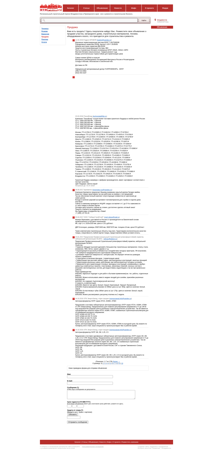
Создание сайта (143, 448)
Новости (118, 8)
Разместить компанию (130, 444)
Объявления (102, 8)
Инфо (133, 8)
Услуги (44, 42)
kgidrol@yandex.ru (104, 40)
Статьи (86, 8)
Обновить (73, 416)
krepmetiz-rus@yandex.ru (102, 190)
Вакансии (45, 34)
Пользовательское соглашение (93, 448)
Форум (165, 8)
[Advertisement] (110, 95)
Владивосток (162, 20)
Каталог (70, 8)
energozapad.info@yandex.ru (120, 299)
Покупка (44, 39)
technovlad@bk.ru (99, 116)
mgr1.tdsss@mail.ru (112, 217)
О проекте (149, 8)
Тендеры (45, 29)
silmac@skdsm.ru (110, 239)
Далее (116, 361)
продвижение (163, 448)
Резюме (44, 31)
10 (122, 363)
